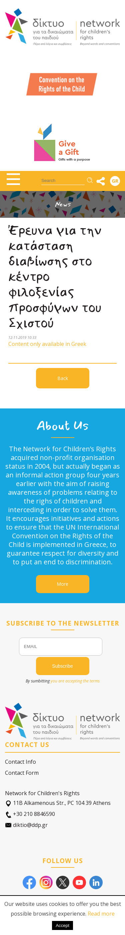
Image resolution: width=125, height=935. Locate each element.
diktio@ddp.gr (26, 825)
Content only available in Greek (47, 344)
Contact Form (22, 772)
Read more (101, 913)
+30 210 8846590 (30, 814)
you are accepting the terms (75, 681)
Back (62, 378)
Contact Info (20, 761)
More (62, 584)
